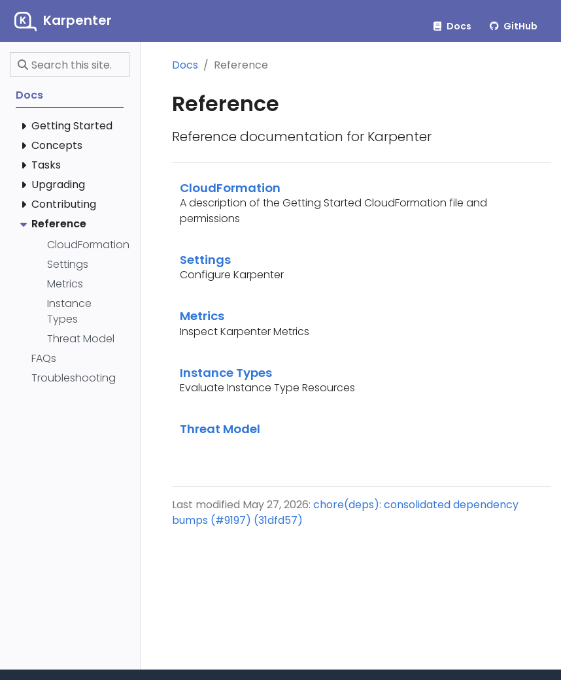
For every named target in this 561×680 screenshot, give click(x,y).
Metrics (202, 316)
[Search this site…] (69, 64)
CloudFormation (230, 188)
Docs (185, 65)
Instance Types (226, 372)
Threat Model (220, 429)
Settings (205, 259)
